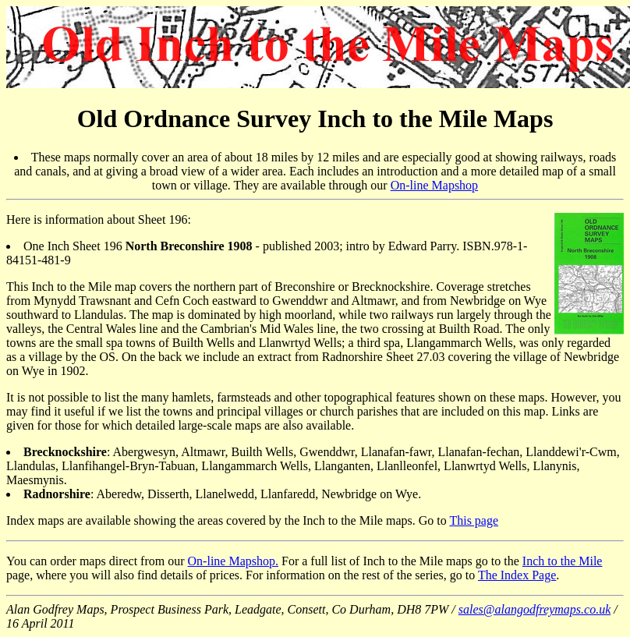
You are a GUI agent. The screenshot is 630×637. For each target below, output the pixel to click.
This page (473, 520)
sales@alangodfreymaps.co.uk (534, 609)
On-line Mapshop (434, 185)
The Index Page (517, 575)
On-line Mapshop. (233, 561)
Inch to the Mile (562, 561)
